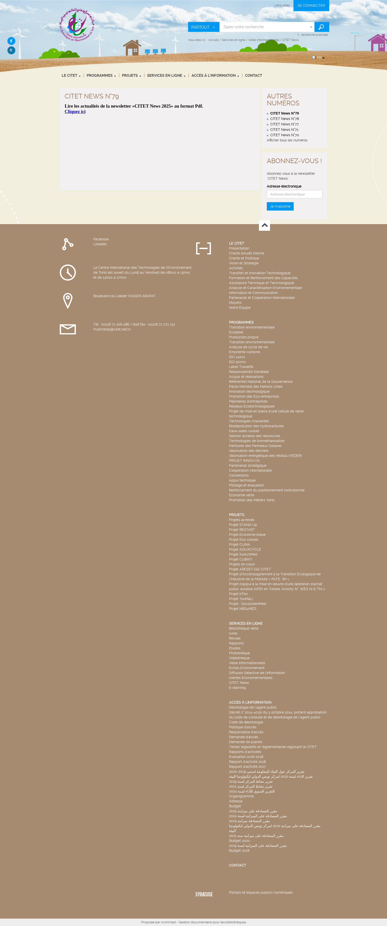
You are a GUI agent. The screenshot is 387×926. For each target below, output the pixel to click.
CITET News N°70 (284, 135)
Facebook (101, 239)
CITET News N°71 (284, 130)
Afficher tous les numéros (287, 140)
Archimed (168, 922)
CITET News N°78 (284, 119)
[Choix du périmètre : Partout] (204, 27)
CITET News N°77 (284, 124)
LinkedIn (100, 244)
